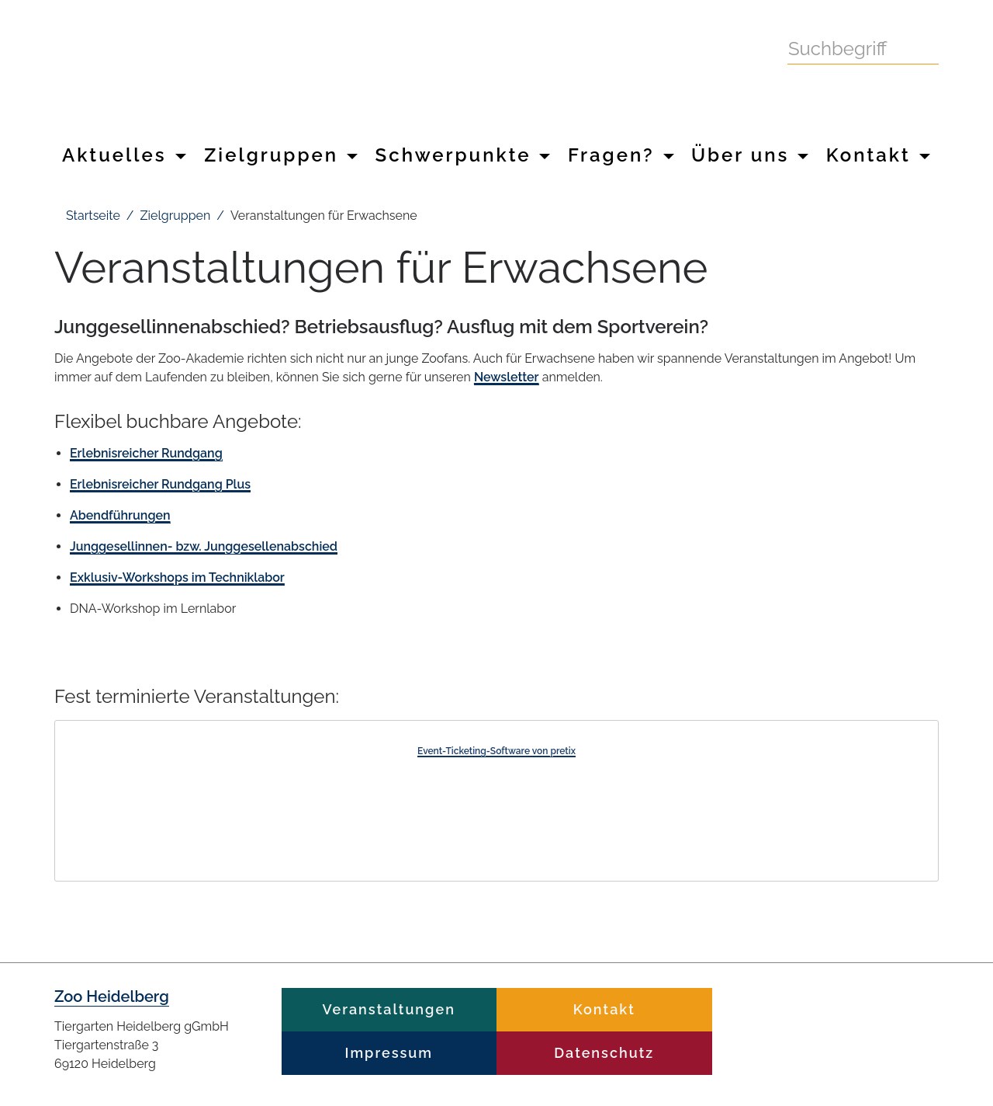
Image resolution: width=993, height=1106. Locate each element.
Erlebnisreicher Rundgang (146, 453)
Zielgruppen (281, 155)
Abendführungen (120, 515)
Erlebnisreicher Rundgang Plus (160, 484)
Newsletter (506, 377)
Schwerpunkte (463, 155)
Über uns (749, 155)
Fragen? (621, 155)
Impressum (389, 1053)
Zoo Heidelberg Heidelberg (364, 68)
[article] (496, 801)
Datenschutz (604, 1053)
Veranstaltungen (389, 1009)
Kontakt (878, 155)
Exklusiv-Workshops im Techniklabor (177, 577)
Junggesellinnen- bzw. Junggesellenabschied (203, 546)
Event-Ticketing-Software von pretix (496, 751)
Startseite (93, 215)
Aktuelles (124, 155)
